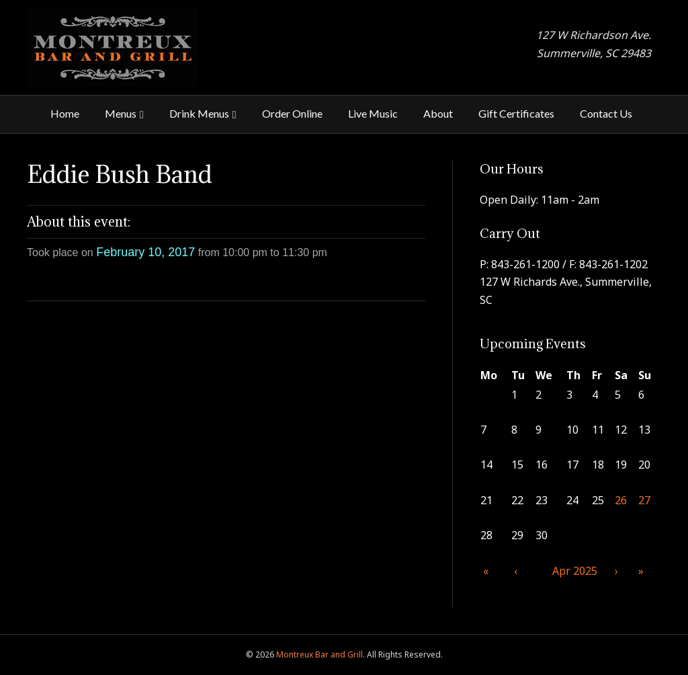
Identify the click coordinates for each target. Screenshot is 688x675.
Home (64, 113)
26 (621, 500)
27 (644, 500)
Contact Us (606, 113)
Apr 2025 (574, 570)
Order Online (292, 113)
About (438, 113)
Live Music (373, 113)
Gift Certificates (516, 113)
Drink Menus (199, 113)
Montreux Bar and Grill (319, 654)
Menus (120, 113)
